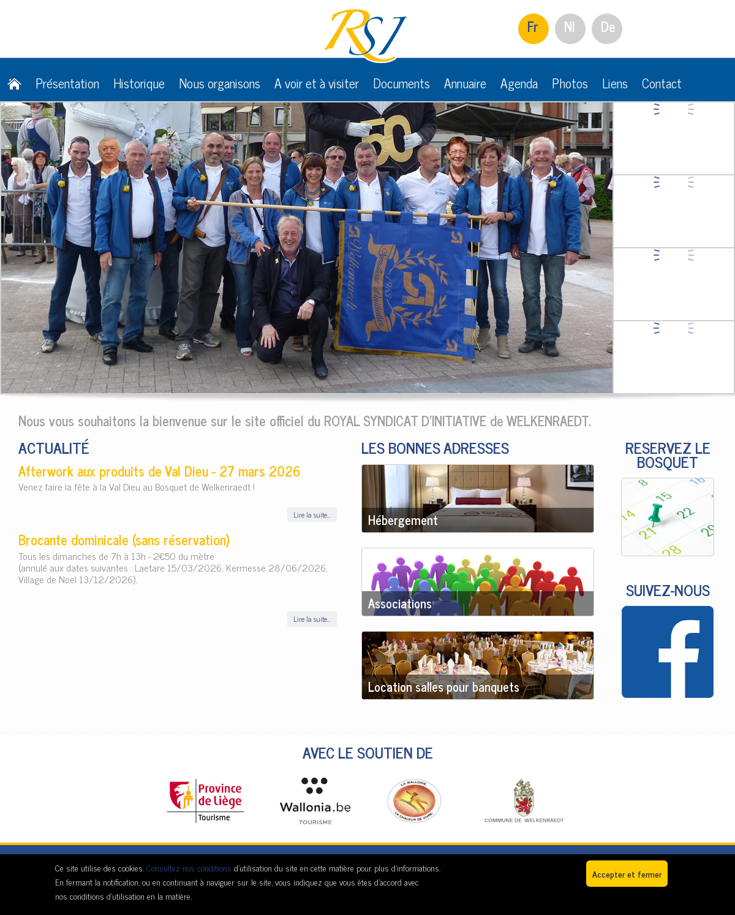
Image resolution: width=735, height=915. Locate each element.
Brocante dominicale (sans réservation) (124, 539)
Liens (615, 82)
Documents (401, 82)
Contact (662, 82)
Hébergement (403, 520)
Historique (139, 82)
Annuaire (465, 82)
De (608, 26)
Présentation (67, 82)
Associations (400, 603)
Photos (570, 82)
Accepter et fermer (627, 874)
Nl (569, 26)
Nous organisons (219, 82)
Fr (532, 26)
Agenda (519, 82)
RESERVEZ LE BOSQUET (667, 454)
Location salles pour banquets (443, 686)
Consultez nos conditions (189, 867)
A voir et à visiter (316, 82)
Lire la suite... (312, 514)
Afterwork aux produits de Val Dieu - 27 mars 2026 (159, 470)
